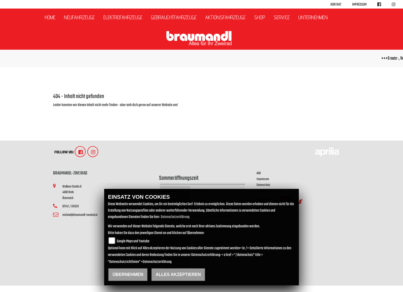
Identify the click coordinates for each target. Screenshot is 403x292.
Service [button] (282, 17)
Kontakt (335, 4)
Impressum (359, 4)
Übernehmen (127, 274)
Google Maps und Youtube (133, 241)
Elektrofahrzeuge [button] (122, 17)
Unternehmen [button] (313, 17)
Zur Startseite (61, 111)
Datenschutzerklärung (175, 217)
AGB (259, 173)
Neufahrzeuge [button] (79, 17)
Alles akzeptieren (178, 274)
